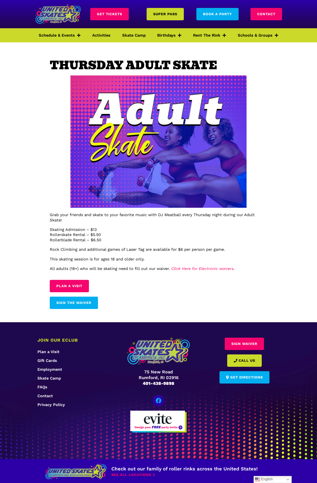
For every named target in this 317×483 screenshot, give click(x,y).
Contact (45, 395)
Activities (101, 35)
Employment (49, 369)
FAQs (42, 387)
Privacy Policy (51, 404)
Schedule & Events (60, 35)
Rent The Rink (209, 35)
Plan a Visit (48, 351)
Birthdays (169, 35)
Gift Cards (47, 360)
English (264, 479)
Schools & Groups (258, 35)
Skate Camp (134, 35)
